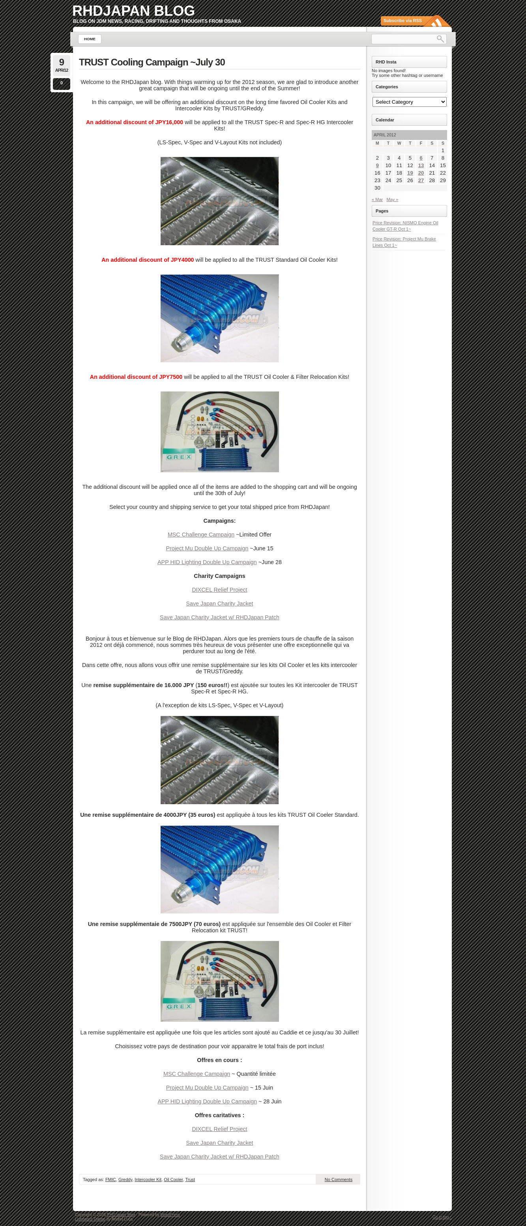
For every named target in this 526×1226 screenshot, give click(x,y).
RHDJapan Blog (133, 11)
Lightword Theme (90, 1219)
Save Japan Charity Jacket (219, 603)
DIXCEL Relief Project (219, 590)
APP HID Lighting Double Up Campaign (207, 562)
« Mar (377, 199)
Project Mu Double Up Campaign (207, 548)
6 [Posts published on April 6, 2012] (420, 158)
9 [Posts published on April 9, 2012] (377, 165)
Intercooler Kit (148, 1179)
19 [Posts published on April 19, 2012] (410, 173)
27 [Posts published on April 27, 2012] (421, 180)
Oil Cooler (173, 1179)
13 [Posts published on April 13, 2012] (421, 165)
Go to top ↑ (442, 1217)
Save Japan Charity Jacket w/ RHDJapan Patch (219, 617)
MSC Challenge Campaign (201, 534)
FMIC (110, 1179)
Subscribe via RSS (403, 20)
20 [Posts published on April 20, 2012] (421, 173)
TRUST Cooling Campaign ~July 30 (152, 62)
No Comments (338, 1179)
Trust (190, 1179)
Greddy (125, 1179)
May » (392, 199)
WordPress (170, 1215)
